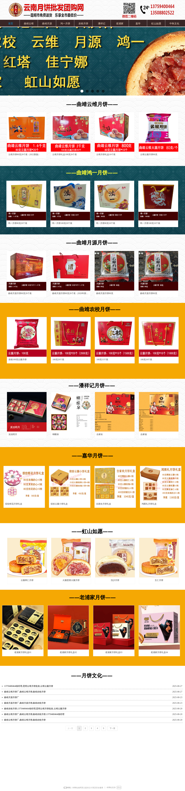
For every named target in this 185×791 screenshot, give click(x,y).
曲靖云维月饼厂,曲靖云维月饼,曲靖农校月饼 (25, 692)
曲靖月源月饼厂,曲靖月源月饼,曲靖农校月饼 (25, 703)
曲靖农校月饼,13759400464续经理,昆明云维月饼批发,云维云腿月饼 (35, 708)
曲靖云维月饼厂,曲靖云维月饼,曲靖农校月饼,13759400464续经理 (34, 714)
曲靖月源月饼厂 (11, 697)
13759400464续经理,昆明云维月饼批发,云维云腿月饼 (28, 686)
